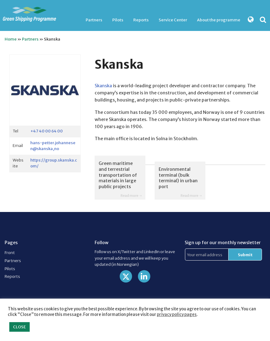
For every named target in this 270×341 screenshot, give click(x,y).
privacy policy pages (177, 314)
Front (10, 252)
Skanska (103, 85)
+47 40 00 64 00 (46, 130)
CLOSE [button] (19, 327)
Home (11, 39)
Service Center (173, 19)
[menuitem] (94, 20)
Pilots (117, 19)
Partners (94, 19)
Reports (141, 19)
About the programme (218, 19)
